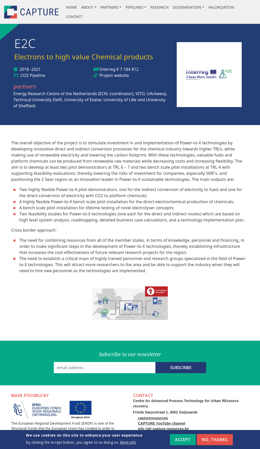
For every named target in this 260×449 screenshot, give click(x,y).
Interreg (108, 69)
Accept (183, 441)
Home (71, 7)
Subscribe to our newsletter (130, 354)
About (87, 7)
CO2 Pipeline (33, 75)
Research (159, 7)
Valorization (221, 7)
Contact (74, 16)
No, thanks (215, 441)
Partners (110, 7)
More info (128, 443)
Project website (114, 75)
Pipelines (134, 7)
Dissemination (187, 7)
